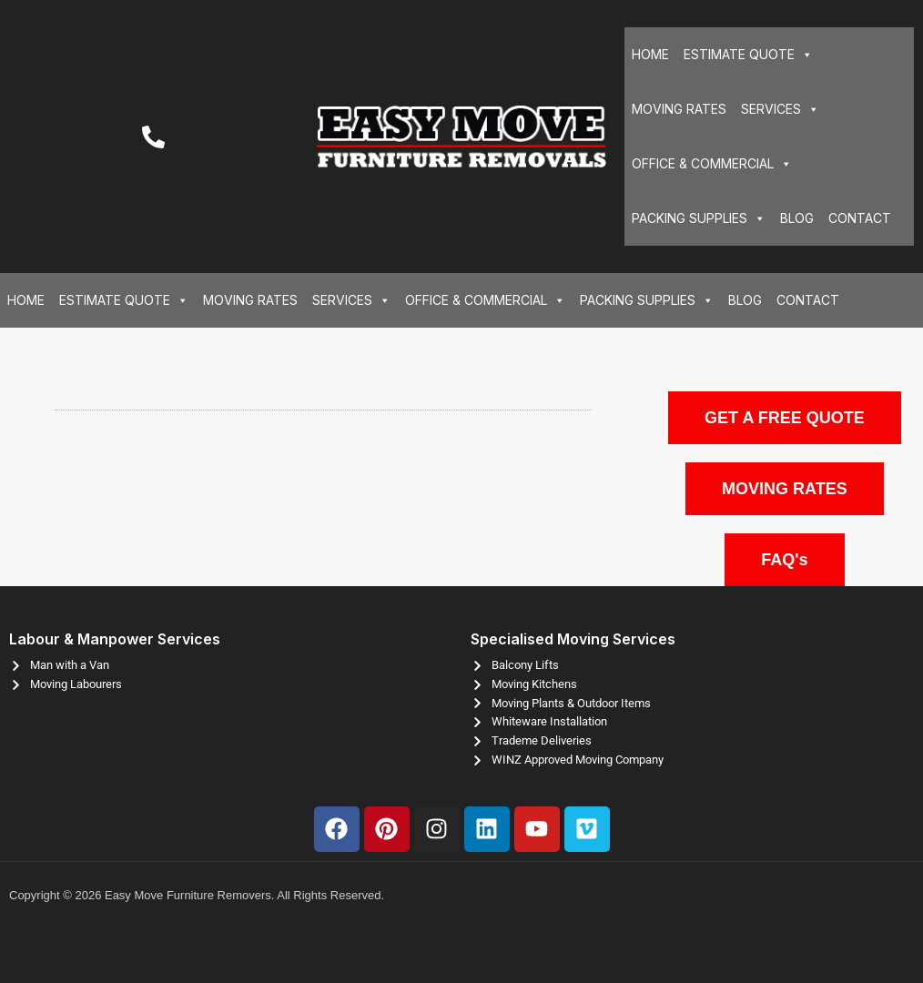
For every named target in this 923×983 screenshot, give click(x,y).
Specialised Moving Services (573, 639)
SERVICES (780, 109)
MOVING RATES (679, 109)
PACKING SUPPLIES (699, 218)
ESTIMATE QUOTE (748, 54)
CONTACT (859, 218)
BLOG (797, 218)
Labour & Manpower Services (114, 639)
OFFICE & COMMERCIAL (712, 164)
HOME (650, 54)
